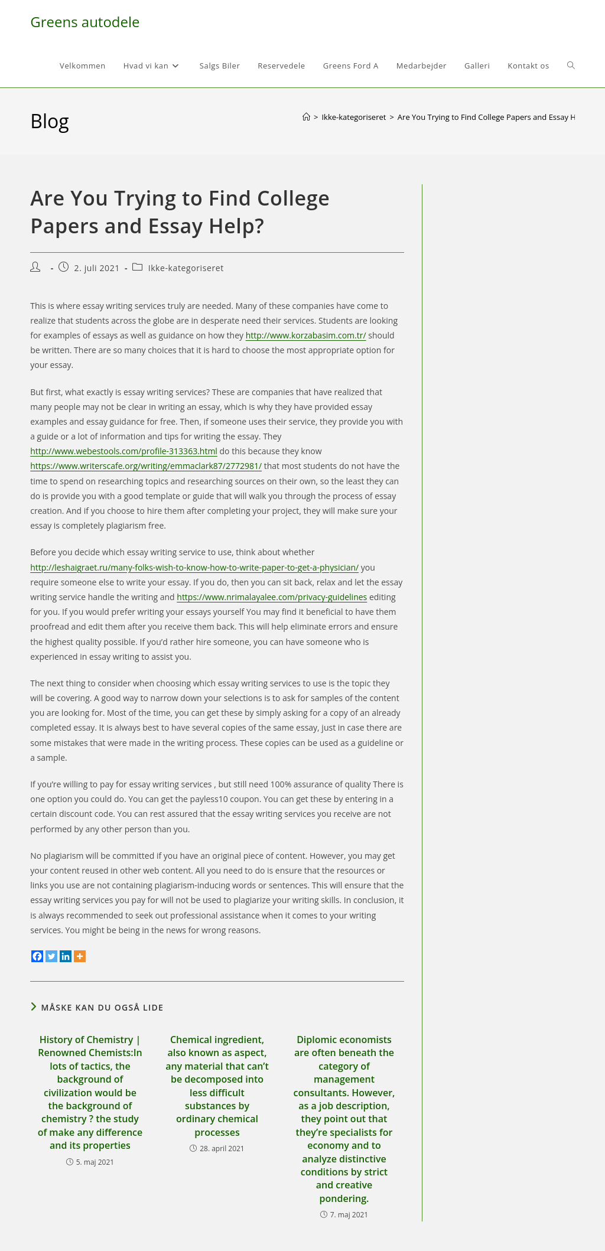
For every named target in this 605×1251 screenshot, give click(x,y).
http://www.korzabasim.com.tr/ (306, 335)
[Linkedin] (65, 956)
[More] (80, 956)
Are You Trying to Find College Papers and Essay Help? (494, 117)
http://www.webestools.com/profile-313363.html (123, 451)
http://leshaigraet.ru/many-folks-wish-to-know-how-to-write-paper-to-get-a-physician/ (194, 567)
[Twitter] (51, 956)
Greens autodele (84, 21)
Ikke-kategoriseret (186, 267)
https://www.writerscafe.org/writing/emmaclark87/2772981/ (146, 465)
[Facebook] (37, 956)
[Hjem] (306, 117)
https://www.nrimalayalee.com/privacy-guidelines (272, 596)
